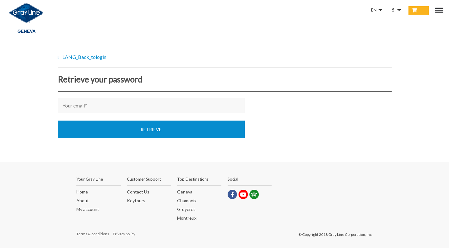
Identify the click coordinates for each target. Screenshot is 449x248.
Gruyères (186, 209)
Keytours (136, 200)
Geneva (184, 192)
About (82, 200)
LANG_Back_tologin (84, 57)
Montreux (186, 218)
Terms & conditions (92, 233)
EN (374, 9)
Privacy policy (124, 233)
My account (87, 209)
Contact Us (138, 192)
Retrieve (151, 129)
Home (82, 192)
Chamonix (186, 200)
